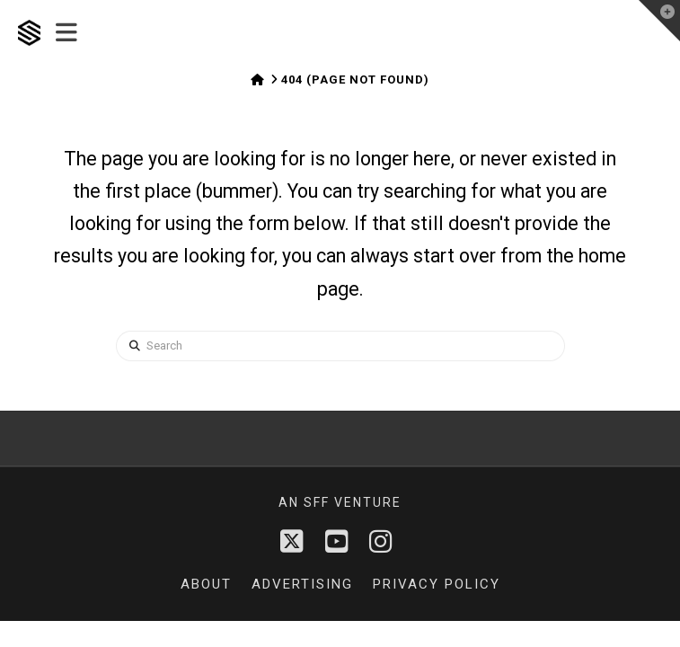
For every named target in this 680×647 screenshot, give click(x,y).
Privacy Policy (436, 584)
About (206, 584)
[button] (66, 33)
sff (317, 502)
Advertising (302, 584)
